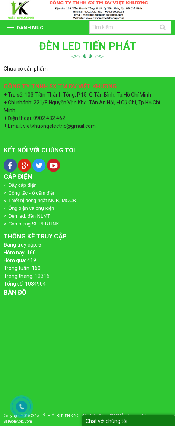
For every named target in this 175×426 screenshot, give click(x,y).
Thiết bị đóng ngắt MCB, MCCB (42, 200)
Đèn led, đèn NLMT (29, 216)
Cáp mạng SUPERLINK (33, 224)
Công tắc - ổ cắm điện (31, 193)
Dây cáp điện (22, 185)
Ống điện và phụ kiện (31, 208)
